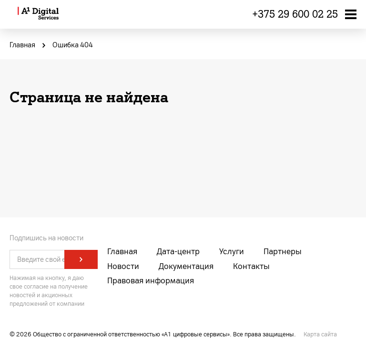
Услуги (231, 251)
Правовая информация (150, 280)
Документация (186, 266)
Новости (123, 266)
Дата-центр (178, 251)
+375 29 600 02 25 (295, 14)
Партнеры (283, 251)
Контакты (251, 266)
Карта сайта (320, 334)
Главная (122, 251)
